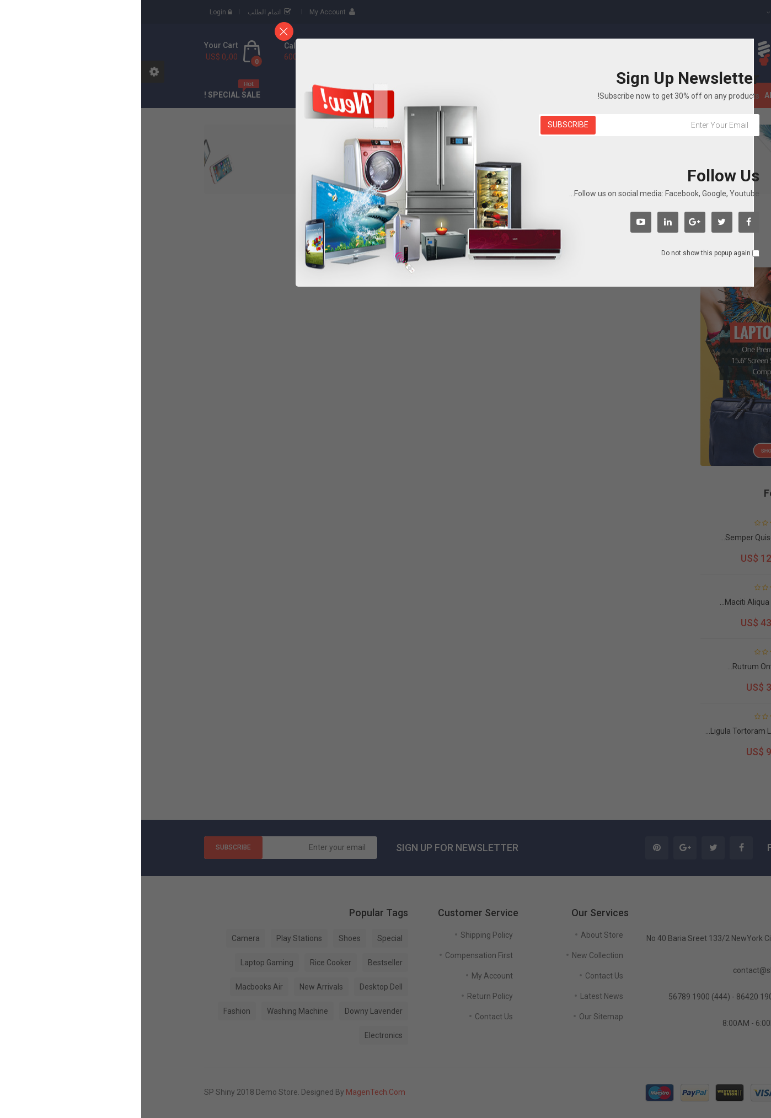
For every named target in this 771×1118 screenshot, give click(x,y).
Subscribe (426, 124)
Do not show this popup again (564, 253)
